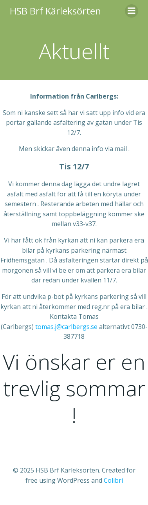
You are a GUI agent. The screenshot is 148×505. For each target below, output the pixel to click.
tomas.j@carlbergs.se (66, 326)
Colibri (113, 480)
